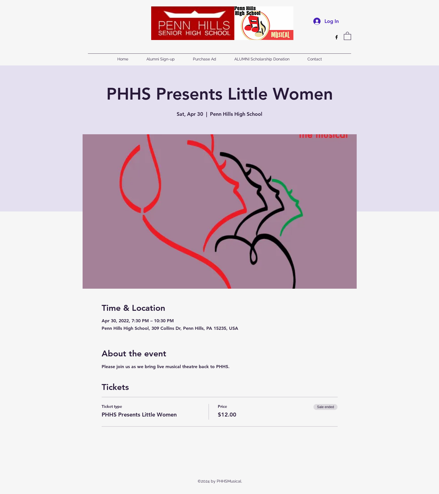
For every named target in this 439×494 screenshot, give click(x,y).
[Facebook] (336, 37)
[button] (347, 35)
